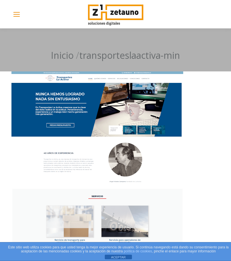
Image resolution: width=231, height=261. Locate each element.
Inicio (62, 55)
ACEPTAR (118, 257)
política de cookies (138, 251)
